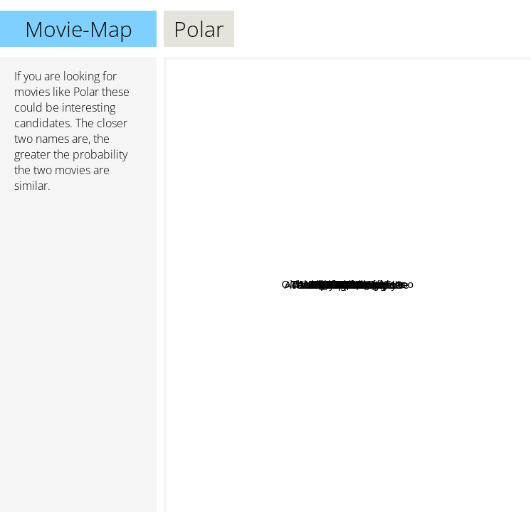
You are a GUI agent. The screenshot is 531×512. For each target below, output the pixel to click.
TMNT (276, 221)
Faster (437, 446)
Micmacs (359, 445)
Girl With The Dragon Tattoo (279, 124)
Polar (347, 285)
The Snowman (284, 373)
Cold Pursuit (348, 309)
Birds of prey (221, 212)
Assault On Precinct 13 (420, 356)
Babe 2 (408, 283)
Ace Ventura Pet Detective (232, 311)
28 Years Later (251, 286)
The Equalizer (372, 76)
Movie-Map (78, 28)
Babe (468, 327)
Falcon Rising (293, 241)
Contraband (351, 204)
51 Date (292, 184)
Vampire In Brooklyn (307, 404)
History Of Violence (284, 259)
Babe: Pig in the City (428, 375)
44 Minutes (308, 312)
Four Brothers (329, 219)
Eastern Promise (429, 214)
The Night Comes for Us (392, 145)
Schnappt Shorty (354, 479)
